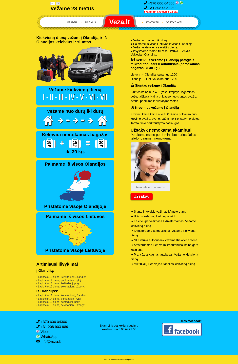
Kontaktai (152, 22)
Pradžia (72, 22)
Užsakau (142, 196)
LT (58, 3)
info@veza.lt (48, 342)
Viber (42, 332)
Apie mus (90, 22)
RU (52, 3)
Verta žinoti (174, 22)
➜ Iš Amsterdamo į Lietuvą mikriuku (154, 216)
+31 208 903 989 (160, 8)
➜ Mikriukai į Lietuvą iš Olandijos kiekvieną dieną (163, 264)
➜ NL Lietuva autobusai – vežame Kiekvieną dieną (164, 240)
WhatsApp (47, 337)
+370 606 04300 (160, 3)
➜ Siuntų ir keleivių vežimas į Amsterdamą (158, 211)
